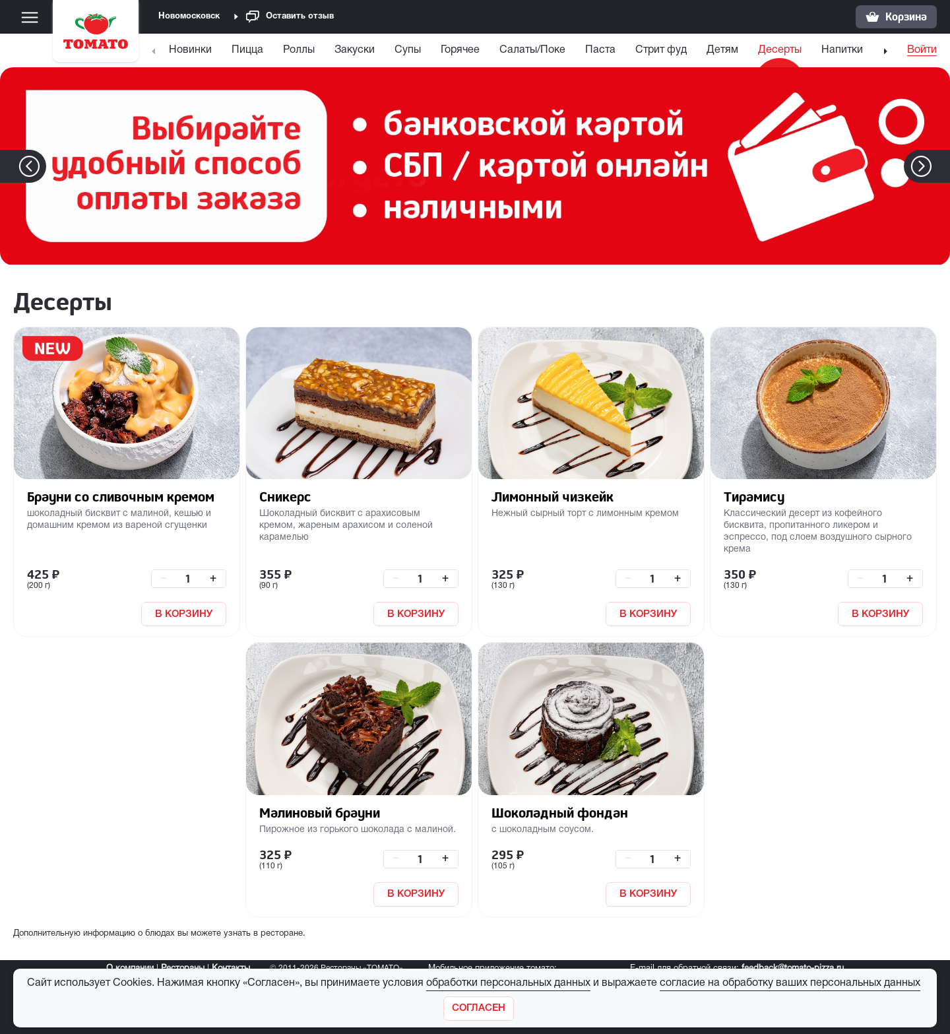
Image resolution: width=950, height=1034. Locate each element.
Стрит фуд (661, 50)
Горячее (460, 50)
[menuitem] (192, 53)
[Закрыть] (478, 1008)
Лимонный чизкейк (552, 496)
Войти (922, 50)
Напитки (842, 50)
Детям (722, 50)
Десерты (780, 50)
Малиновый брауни (319, 812)
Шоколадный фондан (559, 812)
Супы (408, 50)
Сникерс (285, 496)
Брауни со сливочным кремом (120, 496)
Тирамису (754, 496)
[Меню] (29, 17)
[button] (941, 166)
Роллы (299, 50)
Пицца (247, 50)
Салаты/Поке (532, 50)
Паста (600, 50)
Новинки (190, 50)
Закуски (354, 50)
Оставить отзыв (290, 17)
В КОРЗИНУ (183, 614)
